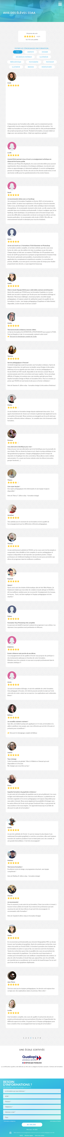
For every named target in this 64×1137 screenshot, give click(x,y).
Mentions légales (29, 1135)
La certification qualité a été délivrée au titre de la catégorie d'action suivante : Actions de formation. (32, 1066)
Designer (45, 52)
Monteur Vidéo (47, 67)
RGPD (21, 1135)
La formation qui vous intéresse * (15, 1091)
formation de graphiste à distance (24, 792)
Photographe (33, 62)
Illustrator (16, 67)
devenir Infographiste (39, 942)
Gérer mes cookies (39, 1135)
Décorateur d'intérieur (24, 57)
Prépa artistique (15, 62)
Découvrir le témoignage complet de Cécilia (23, 336)
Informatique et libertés (55, 1121)
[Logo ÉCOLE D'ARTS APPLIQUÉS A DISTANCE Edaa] (9, 3)
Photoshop (50, 62)
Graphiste (30, 52)
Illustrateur (44, 57)
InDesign (31, 67)
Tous (17, 52)
